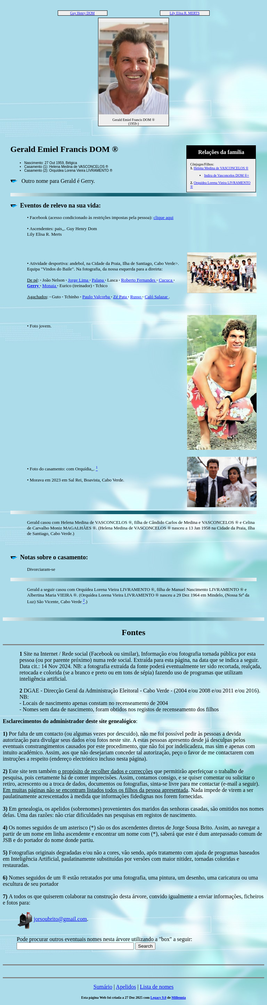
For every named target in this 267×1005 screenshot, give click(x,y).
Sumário (103, 987)
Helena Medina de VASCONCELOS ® (221, 168)
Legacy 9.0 (159, 997)
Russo (136, 296)
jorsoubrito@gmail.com (52, 919)
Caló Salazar (157, 296)
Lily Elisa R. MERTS (185, 13)
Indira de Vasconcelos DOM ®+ (226, 175)
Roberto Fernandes (138, 280)
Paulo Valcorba (96, 296)
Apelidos (126, 987)
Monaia (49, 285)
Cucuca (166, 280)
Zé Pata (120, 296)
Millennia (178, 997)
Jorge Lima (79, 280)
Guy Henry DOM (82, 13)
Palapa (98, 280)
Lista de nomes (156, 987)
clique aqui (163, 217)
